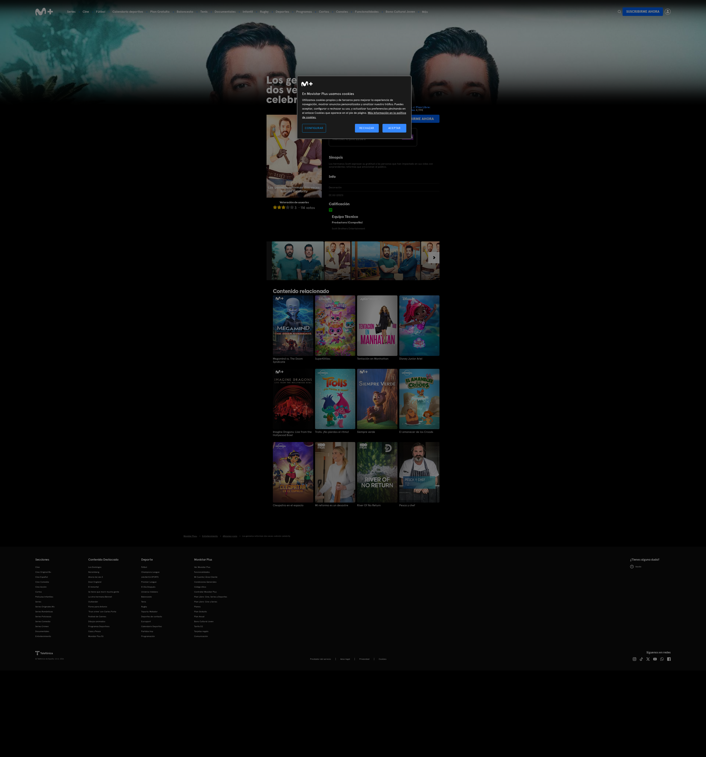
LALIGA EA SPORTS (149, 577)
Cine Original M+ (43, 572)
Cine (86, 11)
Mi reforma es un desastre (331, 505)
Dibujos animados (96, 621)
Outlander (93, 601)
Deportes (282, 11)
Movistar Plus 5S (95, 636)
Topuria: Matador (149, 611)
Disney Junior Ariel (410, 358)
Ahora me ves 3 (95, 577)
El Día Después (148, 587)
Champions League (150, 572)
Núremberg (93, 572)
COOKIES (382, 659)
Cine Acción (41, 587)
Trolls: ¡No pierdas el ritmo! (332, 432)
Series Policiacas (43, 616)
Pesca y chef (407, 505)
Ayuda (635, 566)
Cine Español (41, 577)
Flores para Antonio (97, 606)
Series (71, 11)
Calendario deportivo (127, 11)
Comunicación (201, 636)
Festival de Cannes (97, 616)
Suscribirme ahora (642, 12)
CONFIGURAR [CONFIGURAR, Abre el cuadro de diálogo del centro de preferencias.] (314, 128)
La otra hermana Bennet (100, 597)
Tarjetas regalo (201, 631)
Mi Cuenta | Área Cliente (205, 577)
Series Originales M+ (45, 606)
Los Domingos (94, 567)
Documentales (225, 11)
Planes (197, 606)
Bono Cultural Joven (400, 11)
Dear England (94, 582)
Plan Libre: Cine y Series (205, 601)
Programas (304, 11)
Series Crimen (42, 626)
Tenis (204, 11)
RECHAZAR (366, 128)
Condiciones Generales (205, 582)
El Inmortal (93, 587)
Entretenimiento (43, 636)
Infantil (248, 11)
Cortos (324, 11)
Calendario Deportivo (151, 626)
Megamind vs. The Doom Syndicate (288, 360)
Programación (148, 636)
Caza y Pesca (94, 631)
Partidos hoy (147, 631)
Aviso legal (345, 659)
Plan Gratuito (160, 11)
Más (425, 12)
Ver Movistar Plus (202, 567)
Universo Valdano (149, 592)
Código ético (200, 587)
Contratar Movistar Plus (205, 592)
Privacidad (364, 659)
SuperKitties (322, 358)
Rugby (264, 11)
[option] (298, 260)
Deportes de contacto (151, 616)
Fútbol (100, 11)
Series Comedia (42, 621)
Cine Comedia (42, 582)
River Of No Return (369, 505)
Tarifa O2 (198, 626)
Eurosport (146, 621)
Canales (342, 11)
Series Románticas (44, 611)
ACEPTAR (394, 128)
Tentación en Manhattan (372, 358)
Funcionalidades (367, 11)
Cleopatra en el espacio (288, 505)
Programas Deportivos (98, 626)
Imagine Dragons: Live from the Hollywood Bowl (292, 433)
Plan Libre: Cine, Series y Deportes (210, 597)
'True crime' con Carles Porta (102, 611)
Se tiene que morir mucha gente (103, 592)
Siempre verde (366, 432)
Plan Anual (199, 616)
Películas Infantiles (44, 597)
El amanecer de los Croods (416, 432)
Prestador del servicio (320, 659)
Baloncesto (185, 11)
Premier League (149, 582)
